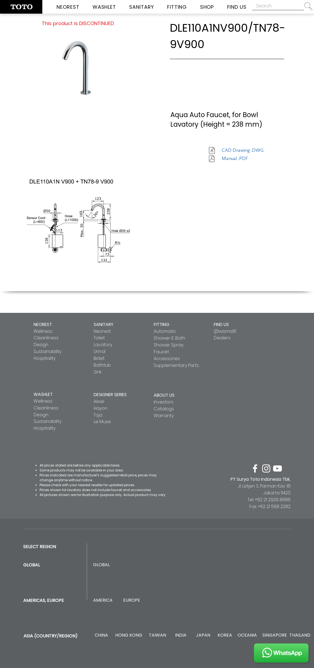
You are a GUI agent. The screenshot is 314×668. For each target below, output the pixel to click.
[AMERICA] (102, 600)
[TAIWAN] (157, 635)
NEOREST (43, 324)
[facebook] (255, 468)
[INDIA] (181, 635)
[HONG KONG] (128, 635)
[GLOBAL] (101, 565)
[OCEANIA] (247, 635)
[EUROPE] (131, 600)
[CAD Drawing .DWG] (242, 150)
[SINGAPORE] (274, 635)
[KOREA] (225, 635)
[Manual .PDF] (241, 159)
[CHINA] (101, 635)
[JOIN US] (281, 653)
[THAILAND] (300, 635)
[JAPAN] (203, 635)
